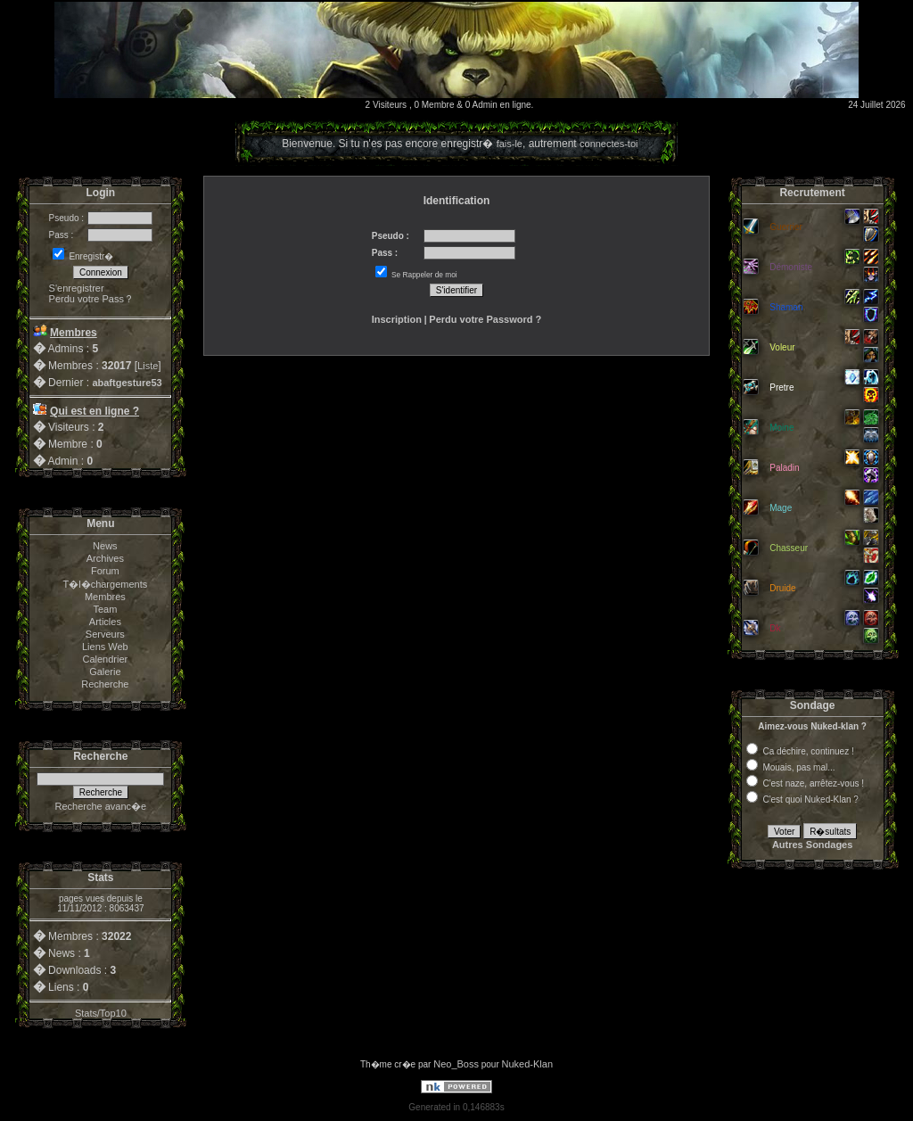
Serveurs (105, 634)
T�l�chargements (104, 584)
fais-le (509, 143)
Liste (147, 365)
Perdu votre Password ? (485, 319)
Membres (105, 596)
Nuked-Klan (527, 1064)
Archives (105, 558)
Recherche (104, 684)
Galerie (104, 671)
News (105, 545)
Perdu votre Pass (86, 298)
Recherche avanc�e (100, 806)
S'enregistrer (76, 288)
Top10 (113, 1013)
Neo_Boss (456, 1064)
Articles (105, 621)
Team (105, 609)
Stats (86, 1013)
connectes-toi (608, 143)
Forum (105, 570)
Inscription (397, 319)
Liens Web (105, 646)
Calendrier (104, 659)
